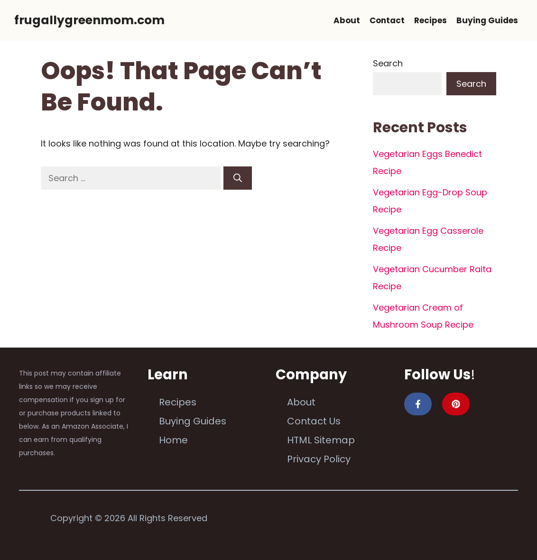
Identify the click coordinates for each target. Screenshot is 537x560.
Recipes (430, 20)
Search (388, 63)
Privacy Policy (319, 459)
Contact (387, 20)
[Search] (237, 178)
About (346, 20)
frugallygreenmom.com (89, 20)
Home (173, 440)
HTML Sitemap (321, 440)
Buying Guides (487, 20)
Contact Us (314, 421)
